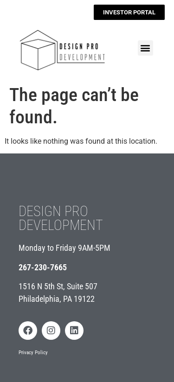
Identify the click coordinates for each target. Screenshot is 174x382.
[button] (145, 48)
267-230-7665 (43, 267)
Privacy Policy (33, 353)
